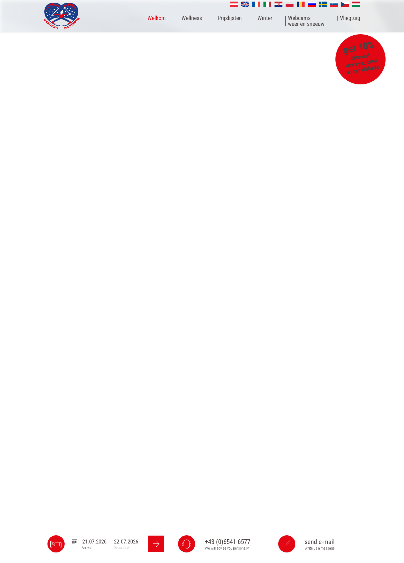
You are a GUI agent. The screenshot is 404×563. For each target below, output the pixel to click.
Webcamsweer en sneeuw (306, 21)
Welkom (156, 18)
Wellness (191, 18)
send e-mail (320, 542)
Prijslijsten (230, 18)
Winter (264, 18)
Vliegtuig (350, 18)
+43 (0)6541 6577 (227, 542)
